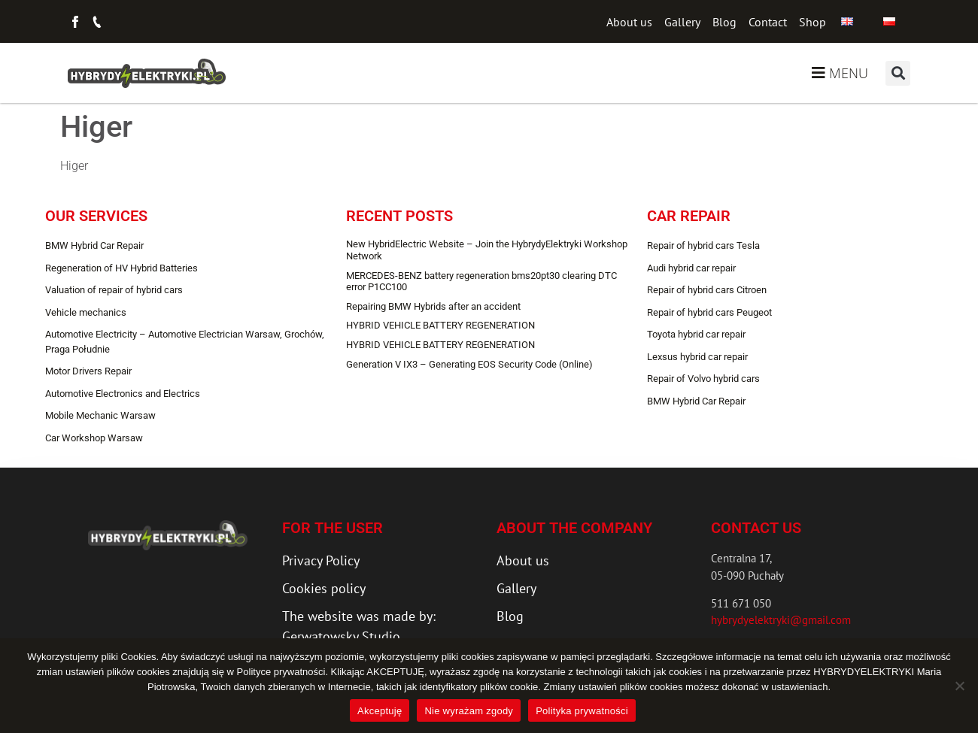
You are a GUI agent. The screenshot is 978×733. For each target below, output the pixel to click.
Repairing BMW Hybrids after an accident (433, 306)
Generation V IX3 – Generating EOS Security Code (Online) (469, 364)
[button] (897, 73)
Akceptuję (379, 710)
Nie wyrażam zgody (468, 710)
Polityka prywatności (582, 710)
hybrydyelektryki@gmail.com (781, 620)
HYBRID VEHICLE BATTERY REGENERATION (440, 325)
